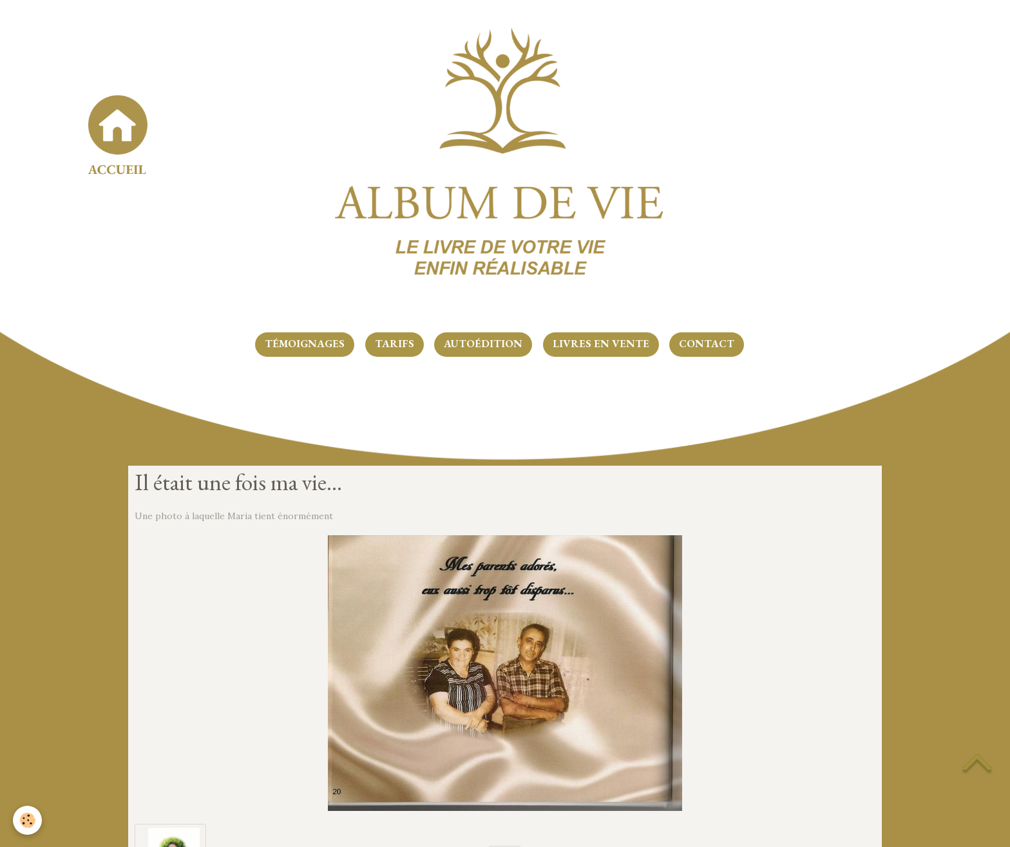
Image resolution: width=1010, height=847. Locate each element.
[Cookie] (27, 820)
